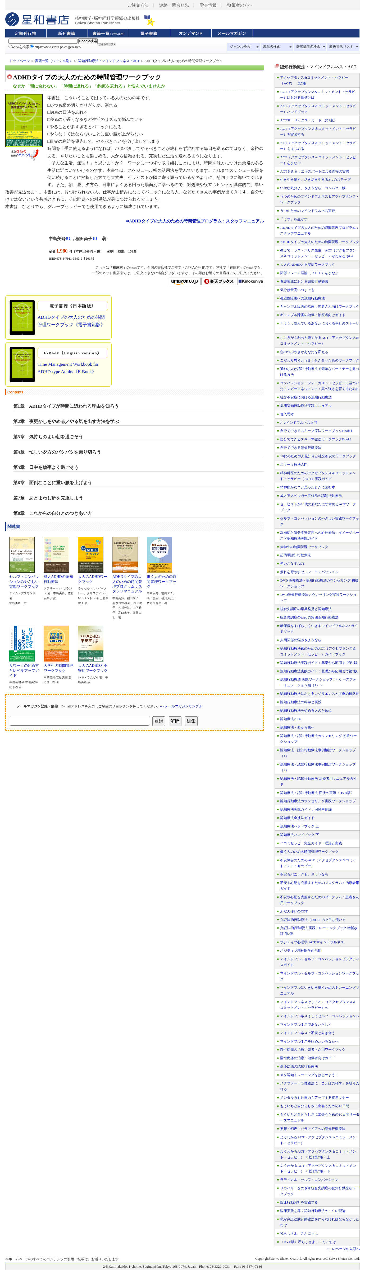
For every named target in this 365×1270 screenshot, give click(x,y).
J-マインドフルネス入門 (298, 423)
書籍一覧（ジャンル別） (54, 61)
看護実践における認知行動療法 (304, 281)
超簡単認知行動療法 (295, 555)
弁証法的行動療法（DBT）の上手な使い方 (313, 920)
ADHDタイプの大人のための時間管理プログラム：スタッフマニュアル (127, 582)
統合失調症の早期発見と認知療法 (306, 609)
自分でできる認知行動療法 (300, 448)
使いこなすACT (292, 563)
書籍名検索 (271, 47)
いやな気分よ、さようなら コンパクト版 (312, 188)
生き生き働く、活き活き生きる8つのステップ (315, 180)
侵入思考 (287, 414)
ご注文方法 (138, 5)
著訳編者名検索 (308, 47)
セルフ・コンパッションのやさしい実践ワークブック (24, 579)
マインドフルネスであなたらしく (306, 1024)
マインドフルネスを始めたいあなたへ (309, 1041)
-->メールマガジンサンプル (181, 706)
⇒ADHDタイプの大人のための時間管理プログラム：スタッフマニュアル (195, 221)
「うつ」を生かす (294, 219)
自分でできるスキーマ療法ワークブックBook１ (316, 431)
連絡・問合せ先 (174, 5)
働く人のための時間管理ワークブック (161, 579)
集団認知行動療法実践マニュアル (306, 406)
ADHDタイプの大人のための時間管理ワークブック (319, 242)
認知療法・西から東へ (297, 727)
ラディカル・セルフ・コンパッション (309, 1180)
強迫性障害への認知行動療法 (302, 298)
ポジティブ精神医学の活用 (300, 951)
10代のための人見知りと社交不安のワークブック (318, 456)
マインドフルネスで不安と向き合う (307, 1033)
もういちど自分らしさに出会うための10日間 (314, 1106)
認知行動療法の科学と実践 (300, 702)
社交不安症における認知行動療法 (306, 397)
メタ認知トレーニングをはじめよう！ (309, 1075)
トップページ (19, 61)
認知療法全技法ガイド (297, 818)
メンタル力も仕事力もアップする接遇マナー (314, 1098)
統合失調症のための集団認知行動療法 (309, 617)
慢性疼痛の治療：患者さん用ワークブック (312, 1050)
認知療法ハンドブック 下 (299, 835)
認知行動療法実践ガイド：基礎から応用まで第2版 (319, 663)
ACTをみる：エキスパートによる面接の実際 (314, 171)
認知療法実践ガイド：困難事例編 (306, 809)
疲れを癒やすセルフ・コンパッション (309, 572)
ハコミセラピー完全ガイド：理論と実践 (311, 843)
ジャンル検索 (240, 47)
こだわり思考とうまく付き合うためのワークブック (319, 360)
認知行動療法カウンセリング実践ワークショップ (318, 801)
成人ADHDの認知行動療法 (58, 577)
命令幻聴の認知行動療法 (299, 1066)
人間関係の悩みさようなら (300, 640)
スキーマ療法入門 (294, 465)
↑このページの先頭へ (343, 1249)
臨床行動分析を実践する (299, 1202)
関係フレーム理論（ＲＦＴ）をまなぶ (309, 273)
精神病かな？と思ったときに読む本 (307, 487)
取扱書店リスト (341, 47)
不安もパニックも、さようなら (304, 874)
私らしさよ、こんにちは (299, 1233)
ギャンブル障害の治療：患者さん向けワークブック (319, 306)
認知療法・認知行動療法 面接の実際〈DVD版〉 (317, 793)
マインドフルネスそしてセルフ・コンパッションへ (319, 1016)
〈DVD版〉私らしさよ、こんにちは (308, 1242)
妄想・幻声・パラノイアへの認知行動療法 (312, 1129)
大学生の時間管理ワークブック (58, 666)
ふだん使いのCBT (294, 911)
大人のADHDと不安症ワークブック (93, 666)
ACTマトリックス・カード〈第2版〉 (308, 120)
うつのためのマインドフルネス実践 (307, 211)
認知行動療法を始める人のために (306, 710)
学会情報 (208, 5)
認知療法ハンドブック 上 (299, 826)
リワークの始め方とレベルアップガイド (24, 668)
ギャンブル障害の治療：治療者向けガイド (312, 315)
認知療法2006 (290, 719)
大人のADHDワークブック (92, 577)
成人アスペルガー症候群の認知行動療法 (311, 496)
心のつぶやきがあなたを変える (304, 352)
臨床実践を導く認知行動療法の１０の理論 (312, 1211)
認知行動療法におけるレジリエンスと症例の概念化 (319, 694)
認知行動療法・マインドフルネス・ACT (109, 61)
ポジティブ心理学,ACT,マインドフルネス (312, 942)
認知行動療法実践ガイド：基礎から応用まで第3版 (319, 671)
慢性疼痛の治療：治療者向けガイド (307, 1058)
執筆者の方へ (240, 5)
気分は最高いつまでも (297, 290)
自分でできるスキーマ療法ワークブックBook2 (316, 439)
